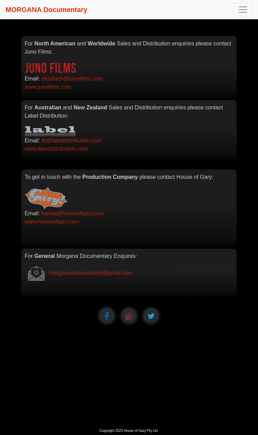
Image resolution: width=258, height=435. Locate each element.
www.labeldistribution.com (56, 149)
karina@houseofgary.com (73, 213)
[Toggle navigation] (243, 10)
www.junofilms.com (48, 87)
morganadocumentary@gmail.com (91, 273)
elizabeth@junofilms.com (72, 78)
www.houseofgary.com (52, 222)
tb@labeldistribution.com (72, 140)
